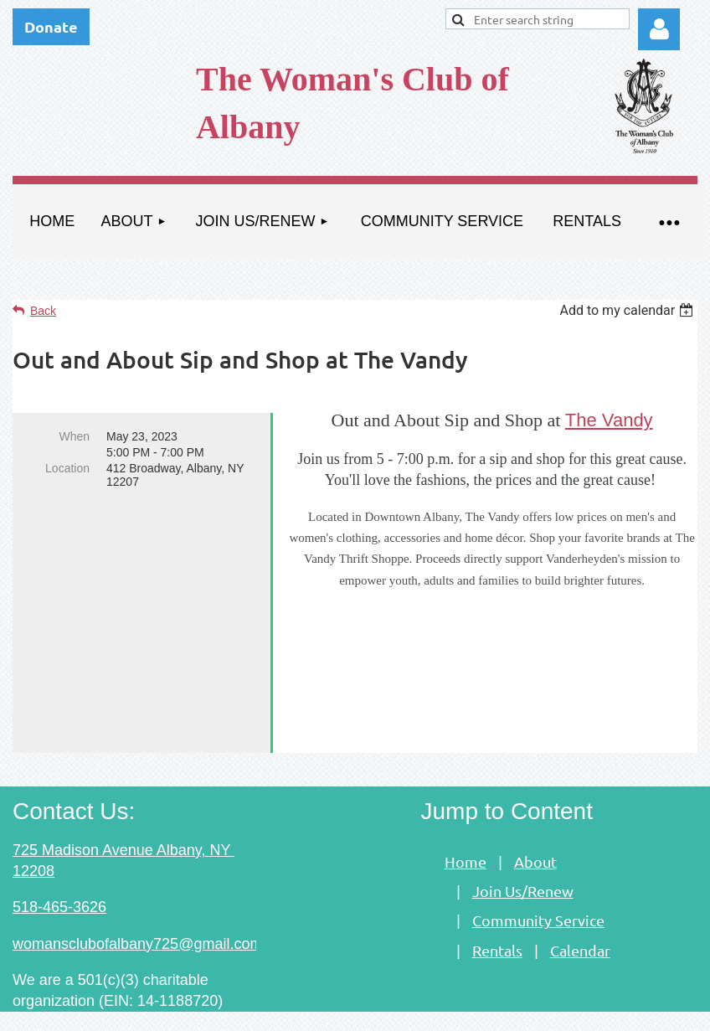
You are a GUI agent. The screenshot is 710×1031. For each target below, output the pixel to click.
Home (465, 830)
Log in (659, 29)
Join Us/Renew (523, 860)
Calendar (580, 919)
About (535, 830)
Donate (51, 26)
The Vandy (609, 420)
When (74, 436)
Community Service (538, 889)
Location (67, 468)
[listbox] (628, 310)
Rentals (497, 919)
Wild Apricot (507, 1010)
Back (43, 310)
